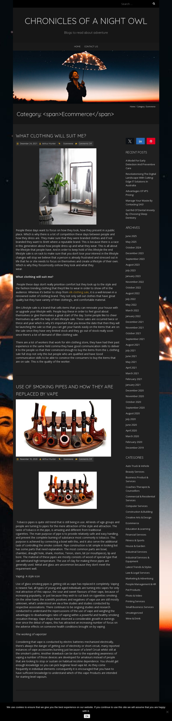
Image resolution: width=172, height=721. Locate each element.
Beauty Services (135, 471)
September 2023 (135, 259)
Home (77, 46)
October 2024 (133, 247)
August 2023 (133, 264)
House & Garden (135, 546)
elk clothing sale (79, 292)
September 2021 (135, 339)
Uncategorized (134, 612)
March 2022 (132, 310)
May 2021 (131, 362)
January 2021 (133, 384)
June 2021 (131, 356)
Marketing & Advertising (139, 578)
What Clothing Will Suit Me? (51, 136)
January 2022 (133, 316)
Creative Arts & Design (138, 517)
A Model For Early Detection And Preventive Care (140, 164)
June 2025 (131, 236)
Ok (87, 716)
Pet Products (133, 590)
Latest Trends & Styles (138, 567)
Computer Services (137, 506)
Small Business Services (140, 607)
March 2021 (132, 373)
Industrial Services (136, 551)
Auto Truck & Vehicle (137, 466)
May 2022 (131, 304)
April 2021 (131, 367)
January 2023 (133, 276)
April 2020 (131, 430)
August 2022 (133, 293)
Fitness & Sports (135, 540)
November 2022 (135, 281)
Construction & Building (139, 511)
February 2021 (134, 379)
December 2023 (135, 253)
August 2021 (133, 344)
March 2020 (132, 436)
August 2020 (133, 413)
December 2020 (135, 390)
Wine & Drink (133, 618)
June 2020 (131, 424)
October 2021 (133, 333)
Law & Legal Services (138, 572)
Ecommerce (68, 143)
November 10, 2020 (28, 459)
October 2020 (133, 402)
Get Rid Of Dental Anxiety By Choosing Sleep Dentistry (140, 213)
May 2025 (131, 241)
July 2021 (131, 350)
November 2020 (135, 396)
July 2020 (131, 419)
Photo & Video (134, 595)
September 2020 (135, 407)
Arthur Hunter (49, 143)
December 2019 (135, 447)
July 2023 (131, 270)
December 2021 (135, 322)
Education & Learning (138, 529)
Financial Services (136, 534)
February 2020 (134, 442)
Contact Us (91, 46)
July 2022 (131, 299)
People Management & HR (141, 584)
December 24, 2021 (28, 143)
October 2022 (133, 287)
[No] (167, 712)
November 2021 (135, 327)
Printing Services (135, 601)
